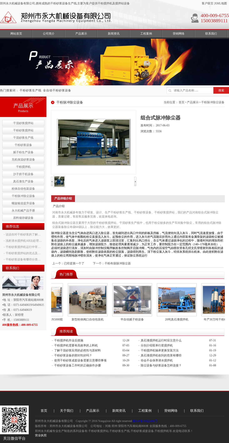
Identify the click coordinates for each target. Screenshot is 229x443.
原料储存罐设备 (23, 217)
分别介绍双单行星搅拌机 (157, 345)
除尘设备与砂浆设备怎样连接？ (161, 365)
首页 (181, 102)
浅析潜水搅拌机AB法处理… (24, 240)
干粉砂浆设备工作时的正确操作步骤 (77, 365)
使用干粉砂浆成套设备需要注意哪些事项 (80, 360)
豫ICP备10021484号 (145, 421)
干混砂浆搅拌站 (23, 123)
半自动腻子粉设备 (132, 319)
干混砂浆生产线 (23, 137)
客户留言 (207, 3)
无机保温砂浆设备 (23, 159)
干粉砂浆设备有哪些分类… (23, 259)
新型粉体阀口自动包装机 (88, 319)
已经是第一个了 (74, 263)
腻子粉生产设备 (23, 152)
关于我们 (66, 410)
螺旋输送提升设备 (23, 203)
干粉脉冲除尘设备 (23, 196)
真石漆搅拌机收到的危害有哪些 (161, 355)
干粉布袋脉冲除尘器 (118, 263)
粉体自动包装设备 (23, 188)
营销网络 (171, 410)
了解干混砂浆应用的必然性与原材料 (77, 350)
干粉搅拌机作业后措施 (68, 340)
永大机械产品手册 (23, 210)
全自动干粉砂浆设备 (57, 90)
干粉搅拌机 (23, 166)
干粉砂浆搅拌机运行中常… (23, 247)
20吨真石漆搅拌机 (177, 319)
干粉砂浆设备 (23, 145)
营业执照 (41, 435)
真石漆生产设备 (23, 181)
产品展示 (193, 102)
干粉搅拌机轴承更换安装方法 (160, 350)
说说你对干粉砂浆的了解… (23, 234)
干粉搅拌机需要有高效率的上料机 (76, 345)
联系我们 (197, 410)
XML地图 (221, 3)
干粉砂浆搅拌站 (23, 130)
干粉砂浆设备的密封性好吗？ (73, 355)
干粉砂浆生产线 (30, 90)
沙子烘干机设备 (23, 174)
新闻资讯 (119, 410)
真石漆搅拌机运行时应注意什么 (161, 340)
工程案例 (145, 410)
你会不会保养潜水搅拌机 (157, 360)
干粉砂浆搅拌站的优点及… (23, 253)
